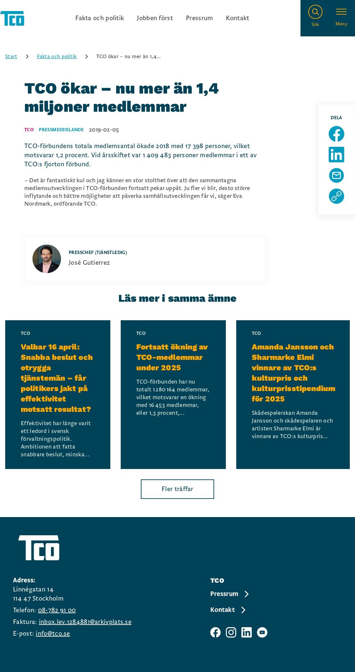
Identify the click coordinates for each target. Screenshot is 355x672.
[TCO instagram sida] (231, 632)
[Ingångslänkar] (162, 18)
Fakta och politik (99, 18)
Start (19, 56)
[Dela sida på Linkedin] (336, 154)
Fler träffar (177, 489)
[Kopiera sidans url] (336, 196)
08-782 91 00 (57, 610)
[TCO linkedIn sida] (246, 632)
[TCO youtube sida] (262, 632)
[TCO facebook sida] (215, 632)
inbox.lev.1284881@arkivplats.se (85, 622)
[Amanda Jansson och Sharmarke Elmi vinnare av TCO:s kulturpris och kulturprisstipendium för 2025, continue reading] (293, 394)
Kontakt (237, 18)
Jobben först (155, 18)
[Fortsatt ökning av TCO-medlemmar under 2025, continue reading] (173, 394)
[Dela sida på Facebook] (336, 134)
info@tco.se (53, 634)
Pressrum (199, 18)
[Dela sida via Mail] (336, 175)
